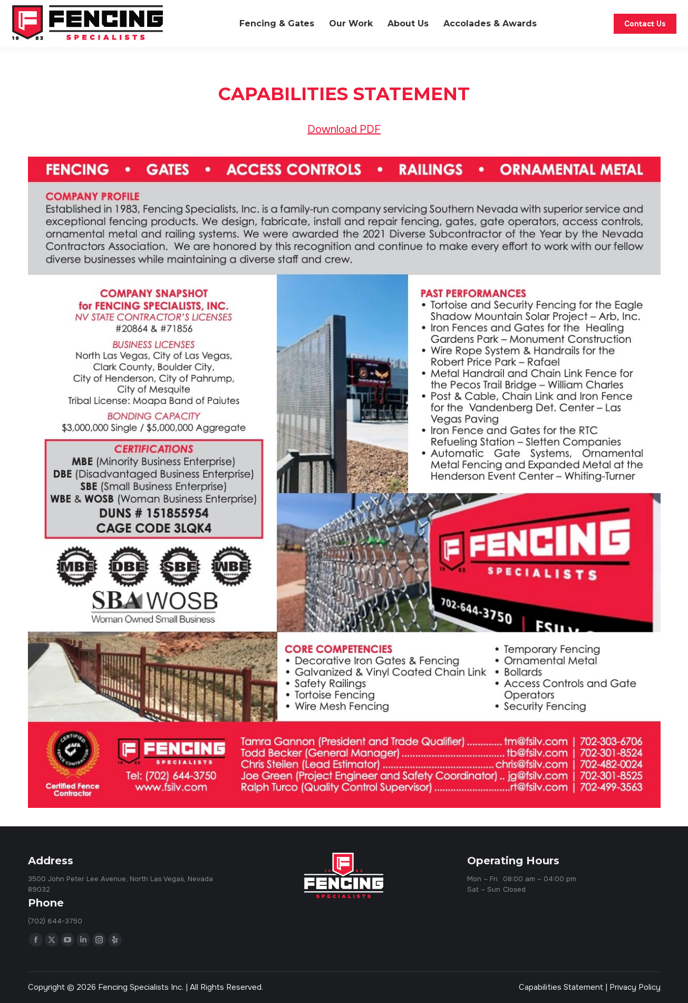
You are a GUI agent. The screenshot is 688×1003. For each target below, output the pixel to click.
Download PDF (344, 129)
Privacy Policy (635, 987)
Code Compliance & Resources (527, 9)
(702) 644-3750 (627, 10)
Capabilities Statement (561, 987)
